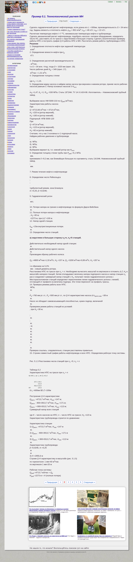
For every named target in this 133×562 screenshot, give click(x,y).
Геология (10, 83)
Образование (11, 116)
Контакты (118, 1)
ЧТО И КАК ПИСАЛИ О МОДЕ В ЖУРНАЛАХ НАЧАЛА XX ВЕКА (99, 509)
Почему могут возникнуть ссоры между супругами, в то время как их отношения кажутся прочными (17, 24)
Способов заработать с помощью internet (15, 51)
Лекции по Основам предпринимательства (14, 55)
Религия (9, 131)
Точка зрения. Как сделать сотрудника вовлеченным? (16, 44)
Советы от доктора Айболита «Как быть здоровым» (17, 36)
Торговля (10, 140)
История (10, 92)
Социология (11, 133)
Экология (10, 151)
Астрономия (11, 70)
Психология (11, 127)
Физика (9, 142)
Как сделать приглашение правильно (15, 40)
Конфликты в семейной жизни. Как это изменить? (95, 536)
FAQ (126, 1)
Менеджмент (11, 109)
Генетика (10, 78)
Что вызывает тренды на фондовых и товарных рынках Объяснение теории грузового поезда (48, 509)
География (10, 81)
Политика (10, 120)
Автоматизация (12, 65)
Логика (9, 98)
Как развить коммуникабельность (14, 19)
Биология (10, 74)
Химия (9, 149)
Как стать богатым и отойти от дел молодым (17, 32)
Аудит (9, 72)
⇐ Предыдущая (51, 21)
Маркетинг (10, 100)
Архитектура (11, 68)
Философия (11, 144)
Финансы (10, 146)
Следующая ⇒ (75, 21)
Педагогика (11, 118)
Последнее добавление (15, 58)
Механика (10, 114)
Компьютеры (11, 94)
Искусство (10, 89)
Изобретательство (13, 85)
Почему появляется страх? (16, 29)
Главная (110, 1)
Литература (11, 96)
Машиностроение (13, 105)
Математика (11, 103)
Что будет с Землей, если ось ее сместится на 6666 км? (48, 536)
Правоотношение (13, 122)
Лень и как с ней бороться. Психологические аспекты (16, 48)
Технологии (11, 138)
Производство (11, 125)
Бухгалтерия (11, 76)
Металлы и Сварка (13, 111)
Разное (9, 129)
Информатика (11, 87)
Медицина (10, 107)
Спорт (9, 135)
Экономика (10, 153)
